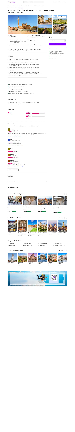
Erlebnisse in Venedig (60, 263)
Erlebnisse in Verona (50, 263)
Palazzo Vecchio (62, 232)
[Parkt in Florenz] (41, 245)
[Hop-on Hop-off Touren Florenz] (59, 245)
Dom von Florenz (52, 232)
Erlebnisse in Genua (40, 263)
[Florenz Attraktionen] (27, 243)
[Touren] (18, 5)
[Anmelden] (64, 2)
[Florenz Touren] (11, 243)
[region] (37, 204)
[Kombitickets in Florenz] (42, 243)
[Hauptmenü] (10, 5)
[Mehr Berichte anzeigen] (13, 170)
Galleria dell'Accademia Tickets (21, 233)
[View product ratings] (20, 7)
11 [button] (21, 7)
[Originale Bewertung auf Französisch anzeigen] (15, 136)
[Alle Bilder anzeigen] (61, 17)
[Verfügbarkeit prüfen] (57, 44)
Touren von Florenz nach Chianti (42, 233)
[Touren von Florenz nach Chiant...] (27, 5)
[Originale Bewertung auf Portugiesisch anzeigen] (15, 166)
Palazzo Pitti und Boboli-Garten (32, 233)
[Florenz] (14, 5)
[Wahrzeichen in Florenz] (27, 245)
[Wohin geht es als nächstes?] (34, 2)
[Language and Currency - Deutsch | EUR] (54, 2)
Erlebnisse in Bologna (30, 263)
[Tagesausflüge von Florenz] (58, 243)
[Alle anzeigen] (61, 217)
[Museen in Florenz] (11, 245)
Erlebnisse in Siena (20, 263)
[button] (59, 2)
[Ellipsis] (20, 6)
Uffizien (9, 232)
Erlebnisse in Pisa (11, 262)
